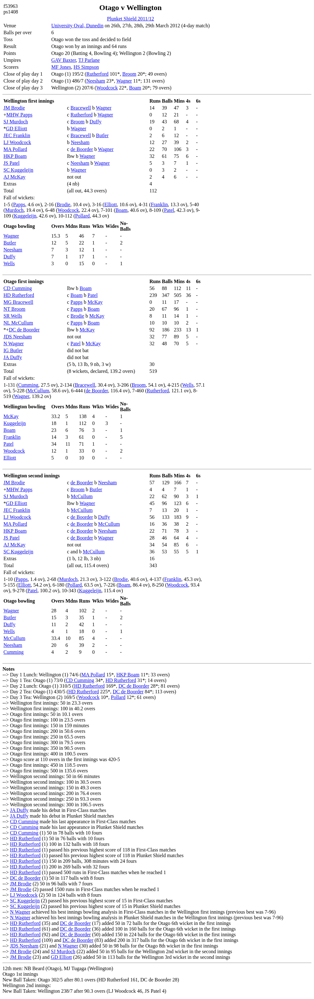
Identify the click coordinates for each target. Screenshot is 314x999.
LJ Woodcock (17, 142)
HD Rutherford (18, 295)
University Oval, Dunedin (77, 25)
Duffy (96, 121)
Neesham (96, 80)
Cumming (28, 385)
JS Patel (11, 163)
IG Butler (13, 350)
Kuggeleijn (25, 215)
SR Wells (12, 316)
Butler (102, 135)
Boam (135, 87)
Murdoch (14, 210)
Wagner (124, 80)
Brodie (63, 204)
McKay (95, 302)
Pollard (82, 215)
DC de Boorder (24, 329)
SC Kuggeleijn (18, 170)
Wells (9, 263)
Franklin (159, 204)
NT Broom (14, 309)
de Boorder (81, 149)
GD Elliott (16, 128)
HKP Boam (15, 156)
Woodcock (107, 87)
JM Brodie (14, 107)
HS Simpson (86, 67)
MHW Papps (19, 114)
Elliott (110, 204)
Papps (19, 204)
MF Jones (61, 67)
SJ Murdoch (15, 121)
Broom (129, 74)
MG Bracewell (18, 302)
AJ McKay (14, 177)
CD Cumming (17, 288)
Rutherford (98, 74)
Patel (169, 210)
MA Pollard (15, 149)
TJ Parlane (89, 60)
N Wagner (13, 343)
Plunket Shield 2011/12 (130, 18)
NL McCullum (18, 322)
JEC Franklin (16, 135)
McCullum (38, 390)
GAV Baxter (63, 60)
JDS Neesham (17, 336)
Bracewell (80, 107)
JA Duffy (12, 357)
